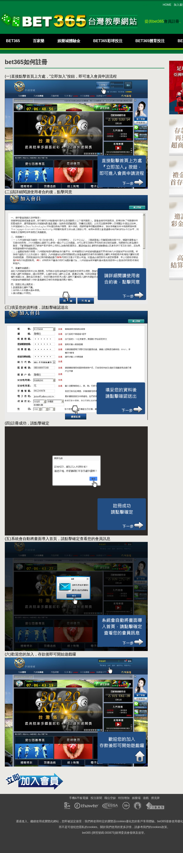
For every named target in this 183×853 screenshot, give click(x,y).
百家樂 (38, 41)
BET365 (13, 41)
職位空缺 (110, 798)
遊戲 (146, 798)
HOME (167, 4)
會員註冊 (171, 21)
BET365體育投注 (150, 41)
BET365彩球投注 (107, 41)
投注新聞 (96, 798)
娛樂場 (136, 798)
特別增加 (124, 798)
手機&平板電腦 (78, 798)
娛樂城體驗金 (68, 41)
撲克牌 (155, 798)
